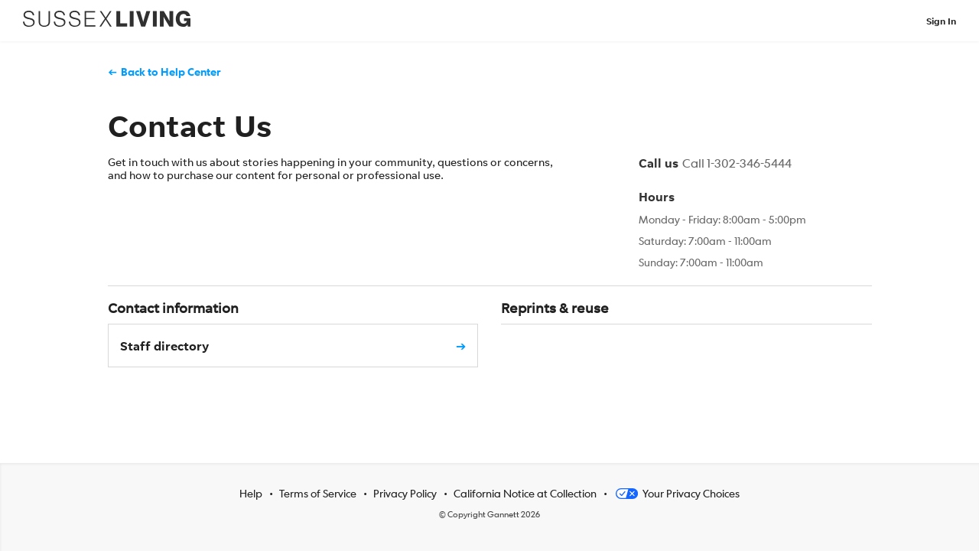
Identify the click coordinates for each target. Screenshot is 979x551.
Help (250, 493)
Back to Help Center (171, 71)
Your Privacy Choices (676, 493)
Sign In (941, 21)
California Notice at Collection (525, 493)
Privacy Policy (405, 493)
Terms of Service (317, 493)
